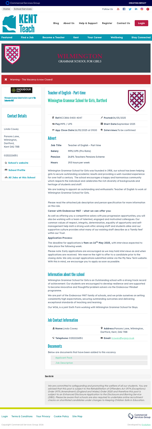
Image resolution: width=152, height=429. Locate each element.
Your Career (95, 37)
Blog (56, 23)
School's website (18, 162)
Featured (6, 37)
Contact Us (123, 23)
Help (88, 23)
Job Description (64, 362)
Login (141, 23)
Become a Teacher (54, 37)
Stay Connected (141, 37)
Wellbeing (117, 37)
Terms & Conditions (21, 416)
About (68, 23)
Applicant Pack (63, 357)
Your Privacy (43, 416)
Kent (76, 37)
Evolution (146, 424)
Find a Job (27, 37)
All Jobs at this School (22, 177)
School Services (23, 8)
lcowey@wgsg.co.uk (123, 338)
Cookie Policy (61, 416)
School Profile (17, 170)
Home (6, 8)
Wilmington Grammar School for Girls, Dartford (77, 100)
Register (107, 23)
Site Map (77, 416)
